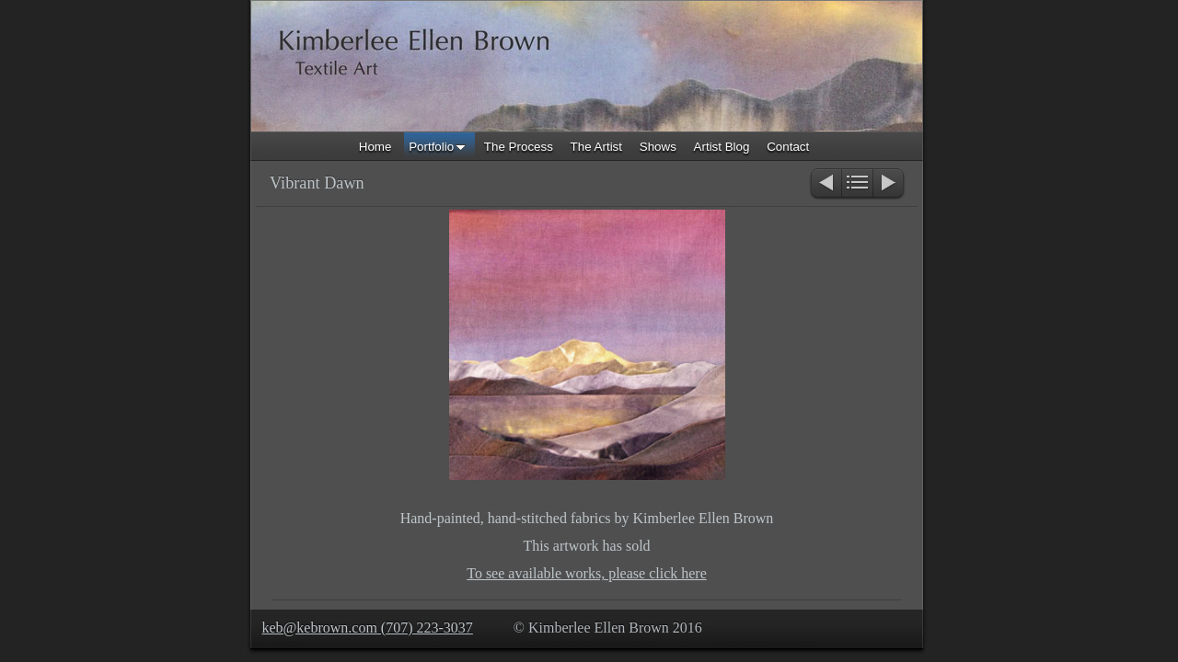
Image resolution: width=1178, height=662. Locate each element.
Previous (825, 184)
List (857, 184)
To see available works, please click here (587, 573)
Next (889, 184)
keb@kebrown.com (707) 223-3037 (367, 627)
